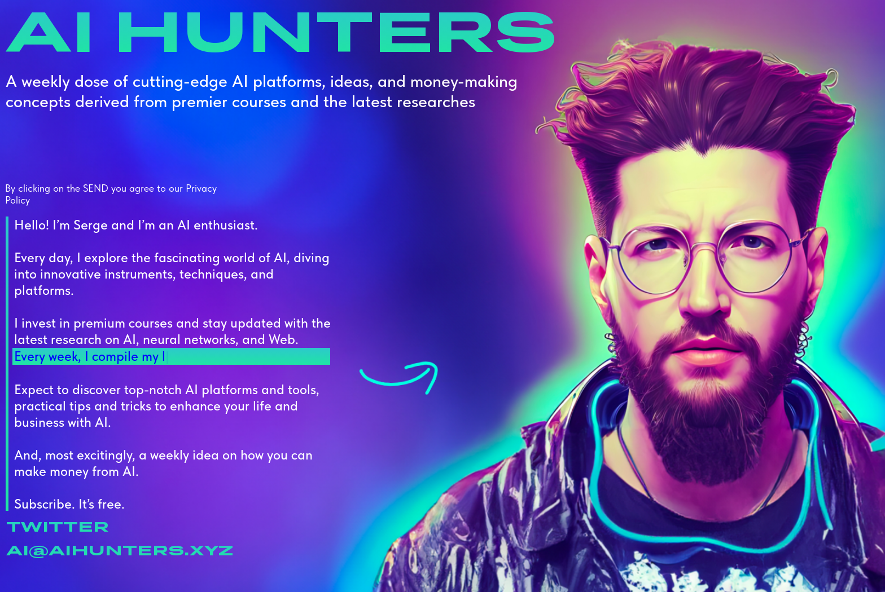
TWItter (57, 526)
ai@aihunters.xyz (119, 549)
